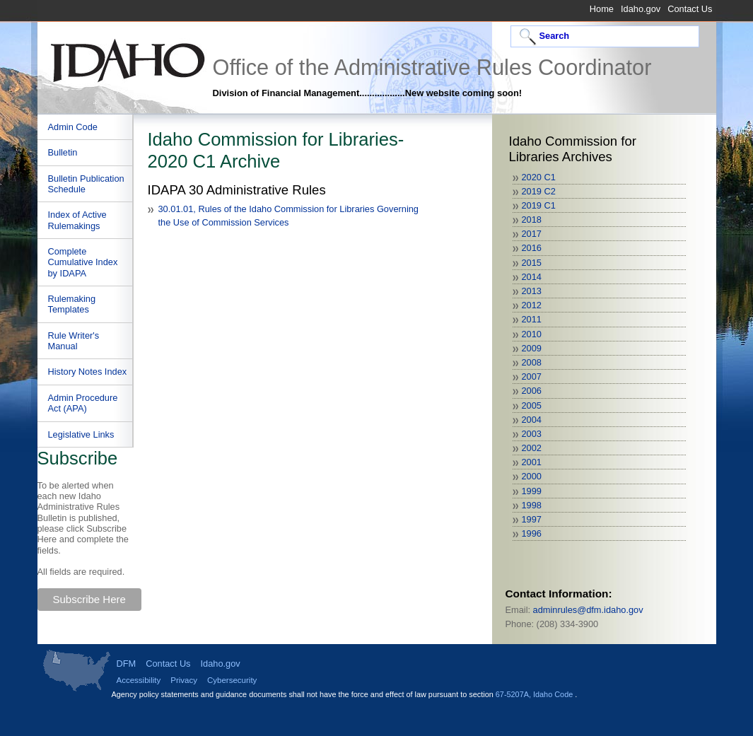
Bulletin (63, 152)
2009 (532, 348)
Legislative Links (81, 434)
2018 (532, 219)
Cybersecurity (232, 680)
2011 (532, 319)
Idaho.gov (640, 9)
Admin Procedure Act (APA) (83, 403)
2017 (532, 233)
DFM (126, 663)
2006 (532, 390)
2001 (532, 462)
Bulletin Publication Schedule (86, 183)
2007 (532, 376)
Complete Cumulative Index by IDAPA (83, 262)
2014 (532, 276)
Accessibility (139, 680)
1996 (532, 533)
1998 (532, 505)
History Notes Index (87, 371)
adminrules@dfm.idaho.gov (588, 609)
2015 (532, 262)
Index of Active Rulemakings (77, 219)
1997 (532, 519)
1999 (532, 491)
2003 (532, 433)
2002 (532, 448)
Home (602, 9)
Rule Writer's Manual (74, 340)
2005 (532, 405)
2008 (532, 362)
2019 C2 (539, 191)
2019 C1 (539, 205)
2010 (532, 334)
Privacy (183, 680)
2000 (532, 476)
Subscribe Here (89, 599)
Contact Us (689, 9)
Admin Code (73, 127)
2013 (532, 291)
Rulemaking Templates (72, 304)
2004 (532, 419)
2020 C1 (539, 177)
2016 (532, 248)
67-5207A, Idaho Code (535, 694)
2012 (532, 305)
